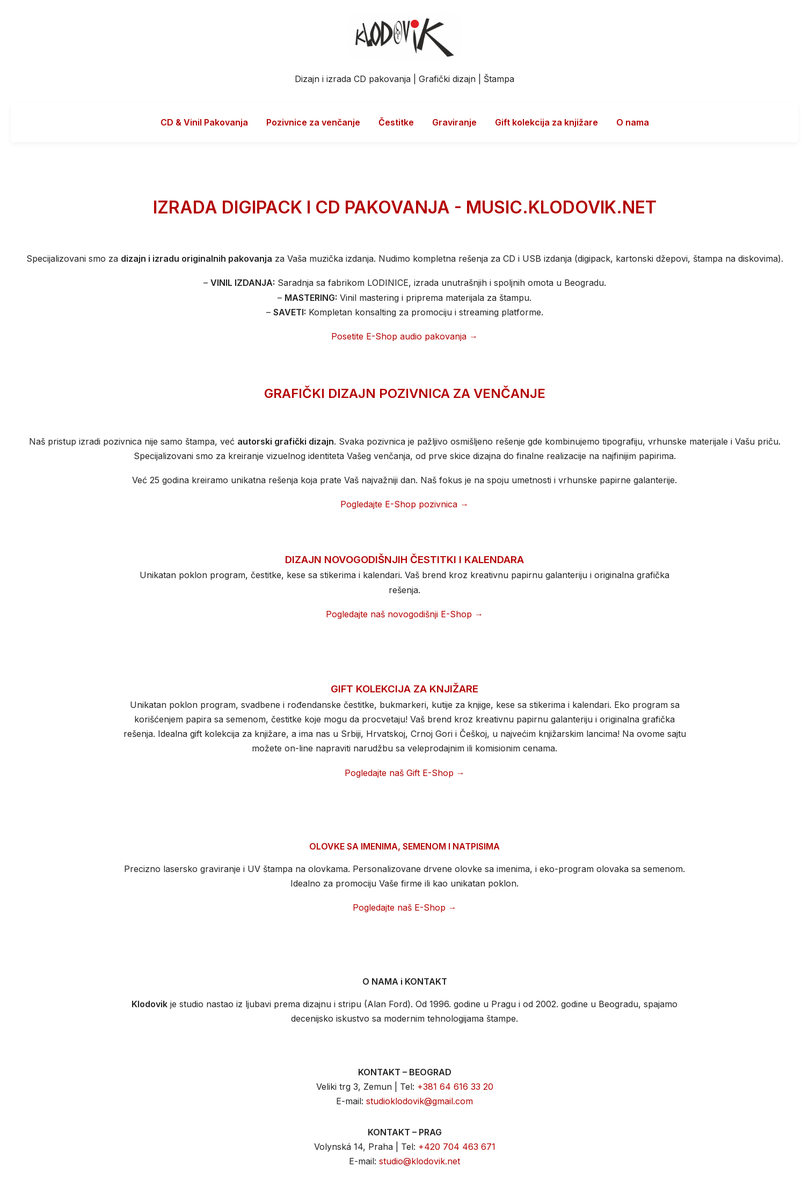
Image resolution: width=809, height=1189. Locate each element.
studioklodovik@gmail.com (419, 1101)
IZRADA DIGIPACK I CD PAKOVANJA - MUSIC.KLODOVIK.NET (405, 207)
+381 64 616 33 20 (455, 1086)
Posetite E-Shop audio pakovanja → (404, 336)
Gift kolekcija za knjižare (546, 122)
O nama (632, 122)
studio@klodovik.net (419, 1161)
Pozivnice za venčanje (313, 122)
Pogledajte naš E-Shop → (405, 907)
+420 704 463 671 (456, 1146)
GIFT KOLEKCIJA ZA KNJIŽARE (404, 689)
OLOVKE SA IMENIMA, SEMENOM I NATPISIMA (404, 846)
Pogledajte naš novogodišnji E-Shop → (404, 614)
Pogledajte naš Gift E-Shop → (405, 772)
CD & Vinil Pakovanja (204, 122)
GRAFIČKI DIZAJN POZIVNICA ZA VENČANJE (404, 393)
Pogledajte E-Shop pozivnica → (404, 504)
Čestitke (396, 122)
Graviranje (454, 122)
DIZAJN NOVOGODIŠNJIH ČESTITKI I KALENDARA (404, 559)
